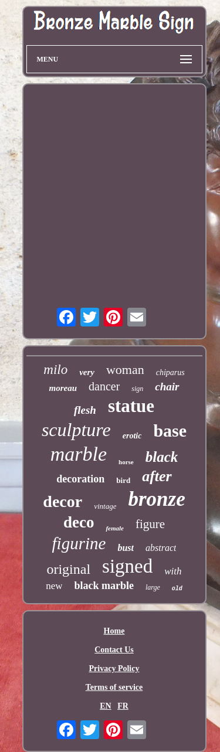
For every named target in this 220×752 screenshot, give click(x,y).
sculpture (76, 429)
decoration (80, 479)
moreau (63, 388)
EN (105, 706)
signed (127, 566)
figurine (79, 543)
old (177, 589)
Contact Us (114, 649)
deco (78, 522)
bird (123, 480)
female (115, 528)
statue (131, 406)
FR (122, 706)
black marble (104, 585)
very (86, 372)
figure (150, 524)
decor (62, 501)
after (157, 476)
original (68, 569)
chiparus (170, 372)
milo (55, 369)
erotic (132, 435)
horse (126, 461)
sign (137, 388)
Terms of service (114, 687)
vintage (105, 506)
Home (114, 631)
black (161, 457)
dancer (104, 386)
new (54, 585)
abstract (160, 548)
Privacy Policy (114, 668)
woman (125, 369)
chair (167, 386)
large (152, 587)
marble (78, 454)
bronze (156, 499)
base (170, 430)
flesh (85, 410)
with (172, 571)
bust (125, 548)
